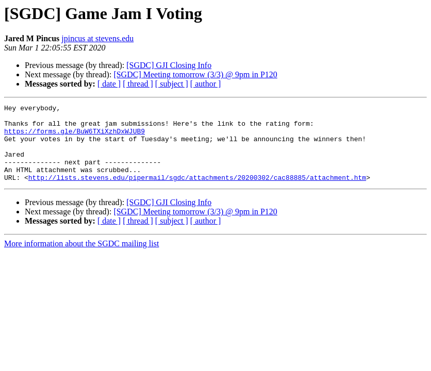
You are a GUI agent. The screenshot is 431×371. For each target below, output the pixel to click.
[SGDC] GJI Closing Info (168, 65)
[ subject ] (171, 83)
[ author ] (205, 83)
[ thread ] (138, 83)
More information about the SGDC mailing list (81, 259)
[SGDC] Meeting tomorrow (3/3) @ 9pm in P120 (195, 74)
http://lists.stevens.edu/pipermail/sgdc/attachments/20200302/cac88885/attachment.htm (197, 192)
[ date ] (109, 83)
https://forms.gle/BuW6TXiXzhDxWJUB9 (74, 137)
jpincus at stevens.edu (97, 38)
